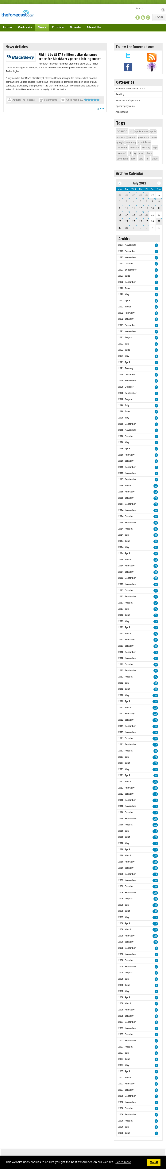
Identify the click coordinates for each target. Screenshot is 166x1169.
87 (156, 658)
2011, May (123, 769)
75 (156, 609)
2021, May (123, 356)
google (120, 142)
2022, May (123, 294)
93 (156, 899)
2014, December (127, 504)
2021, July (123, 343)
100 (155, 702)
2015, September (127, 479)
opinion (122, 131)
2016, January (125, 461)
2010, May (123, 843)
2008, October (125, 960)
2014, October (125, 516)
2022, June (124, 288)
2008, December (127, 948)
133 (155, 696)
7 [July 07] (152, 201)
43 (156, 535)
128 (155, 837)
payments (143, 137)
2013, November (127, 584)
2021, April (124, 362)
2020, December (127, 374)
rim (147, 158)
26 (156, 498)
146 (155, 881)
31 (156, 529)
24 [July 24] (126, 221)
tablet (133, 158)
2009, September (127, 892)
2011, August (125, 750)
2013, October (125, 590)
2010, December (127, 800)
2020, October (125, 387)
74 (156, 628)
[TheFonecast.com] (17, 14)
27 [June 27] (133, 195)
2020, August (125, 399)
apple (153, 131)
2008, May (123, 991)
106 (155, 726)
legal (155, 147)
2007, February (126, 1083)
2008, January (125, 1016)
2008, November (127, 954)
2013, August (125, 602)
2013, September (127, 596)
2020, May (123, 417)
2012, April (124, 701)
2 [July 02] (120, 201)
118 (155, 800)
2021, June (124, 349)
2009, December (127, 874)
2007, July (123, 1053)
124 (155, 757)
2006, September (127, 1114)
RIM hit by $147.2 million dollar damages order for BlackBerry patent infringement (69, 56)
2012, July (123, 683)
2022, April (124, 300)
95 (156, 646)
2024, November (127, 245)
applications (141, 131)
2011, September (127, 744)
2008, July (123, 979)
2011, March (125, 781)
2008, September (127, 966)
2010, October (125, 812)
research (121, 137)
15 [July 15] (159, 208)
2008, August (125, 972)
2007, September (127, 1040)
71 (156, 591)
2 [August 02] (140, 228)
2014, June (124, 541)
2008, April (124, 997)
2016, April (124, 448)
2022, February (126, 313)
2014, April (124, 553)
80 (156, 689)
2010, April (124, 849)
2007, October (125, 1034)
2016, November (127, 430)
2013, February (126, 639)
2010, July (123, 831)
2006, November (127, 1102)
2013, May (123, 621)
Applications (122, 112)
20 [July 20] (146, 214)
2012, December (127, 652)
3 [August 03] (146, 228)
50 (156, 541)
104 (155, 856)
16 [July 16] (119, 214)
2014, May (123, 547)
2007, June (124, 1059)
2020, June (124, 411)
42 (156, 523)
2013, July (123, 608)
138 (155, 788)
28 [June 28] (140, 195)
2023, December (127, 251)
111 (155, 825)
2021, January (125, 368)
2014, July (123, 535)
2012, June (124, 689)
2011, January (125, 794)
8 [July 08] (159, 201)
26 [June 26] (126, 195)
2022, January (125, 319)
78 (156, 566)
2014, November (127, 510)
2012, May (123, 695)
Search (163, 9)
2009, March (125, 929)
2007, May (123, 1065)
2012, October (125, 664)
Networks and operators (128, 100)
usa (141, 153)
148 (155, 893)
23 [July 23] (119, 221)
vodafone (134, 147)
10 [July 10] (126, 208)
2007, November (127, 1028)
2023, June (124, 276)
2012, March (125, 707)
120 (155, 763)
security (146, 147)
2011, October (125, 738)
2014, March (125, 559)
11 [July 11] (133, 208)
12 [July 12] (140, 208)
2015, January (125, 498)
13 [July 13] (146, 208)
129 (155, 720)
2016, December (127, 424)
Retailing (120, 94)
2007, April (124, 1071)
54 (156, 517)
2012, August (125, 676)
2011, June (124, 763)
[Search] (148, 8)
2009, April (124, 923)
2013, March (125, 633)
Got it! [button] (154, 1162)
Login (159, 17)
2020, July (123, 405)
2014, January (125, 572)
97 (156, 640)
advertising (122, 158)
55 (156, 554)
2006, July (123, 1126)
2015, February (126, 491)
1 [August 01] (133, 228)
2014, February (126, 565)
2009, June (124, 911)
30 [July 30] (119, 228)
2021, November (127, 331)
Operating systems (125, 106)
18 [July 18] (133, 214)
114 (155, 843)
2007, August (125, 1046)
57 (156, 603)
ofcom (155, 158)
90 (156, 751)
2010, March (125, 855)
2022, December (127, 282)
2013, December (127, 578)
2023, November (127, 257)
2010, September (127, 818)
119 (155, 745)
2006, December (127, 1096)
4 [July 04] (133, 201)
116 (155, 794)
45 (156, 510)
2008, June (124, 985)
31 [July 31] (126, 228)
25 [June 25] (119, 195)
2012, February (126, 713)
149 (155, 887)
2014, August (125, 528)
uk (131, 131)
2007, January (125, 1090)
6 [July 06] (146, 201)
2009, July (123, 905)
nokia (154, 137)
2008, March (125, 1003)
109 (155, 732)
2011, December (127, 726)
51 (156, 547)
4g (135, 153)
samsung (131, 142)
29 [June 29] (146, 195)
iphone (148, 153)
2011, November (127, 732)
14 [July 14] (152, 208)
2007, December (127, 1022)
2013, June (124, 615)
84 (156, 572)
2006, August (125, 1120)
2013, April (124, 627)
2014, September (127, 522)
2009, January (125, 941)
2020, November (127, 380)
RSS (102, 108)
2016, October (125, 436)
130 (155, 739)
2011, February (126, 787)
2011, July (123, 757)
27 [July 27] (146, 221)
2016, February (126, 454)
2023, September (127, 269)
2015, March (125, 485)
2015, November (127, 473)
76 (156, 597)
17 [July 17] (126, 214)
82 (156, 776)
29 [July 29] (159, 221)
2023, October (125, 263)
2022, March (125, 306)
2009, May (123, 917)
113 (155, 714)
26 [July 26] (140, 221)
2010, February (126, 861)
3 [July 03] (126, 201)
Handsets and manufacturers (130, 88)
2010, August (125, 824)
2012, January (125, 720)
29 (156, 942)
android (132, 137)
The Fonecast (28, 100)
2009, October (125, 886)
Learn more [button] (123, 1162)
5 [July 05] (140, 201)
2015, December (127, 467)
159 (155, 905)
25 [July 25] (133, 221)
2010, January (125, 867)
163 (155, 930)
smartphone (144, 142)
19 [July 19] (140, 214)
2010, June (124, 837)
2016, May (123, 442)
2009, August (125, 898)
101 (155, 782)
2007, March (125, 1077)
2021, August (125, 337)
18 (156, 492)
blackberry (122, 147)
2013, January (125, 646)
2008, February (126, 1009)
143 (155, 868)
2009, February (126, 935)
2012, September (127, 670)
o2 (130, 153)
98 (156, 665)
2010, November (127, 806)
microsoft (121, 153)
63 (156, 560)
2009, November (127, 880)
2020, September (127, 393)
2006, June (124, 1133)
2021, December (127, 325)
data (141, 158)
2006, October (125, 1108)
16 (156, 486)
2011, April (124, 775)
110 (155, 708)
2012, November (127, 658)
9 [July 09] (120, 208)
